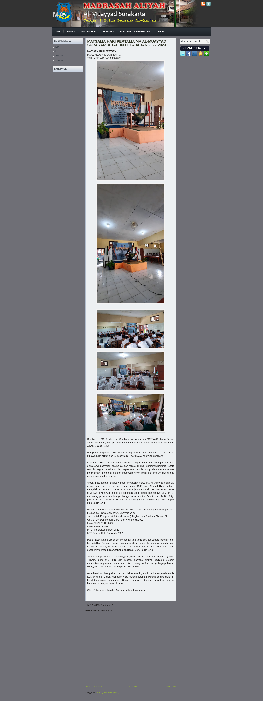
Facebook (58, 56)
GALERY (160, 31)
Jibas (56, 51)
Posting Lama (170, 687)
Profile (71, 31)
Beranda (62, 4)
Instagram (58, 60)
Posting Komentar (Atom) (108, 692)
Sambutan (108, 31)
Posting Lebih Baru (93, 687)
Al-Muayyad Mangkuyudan (135, 31)
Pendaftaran (88, 31)
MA (58, 14)
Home (58, 31)
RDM (56, 47)
